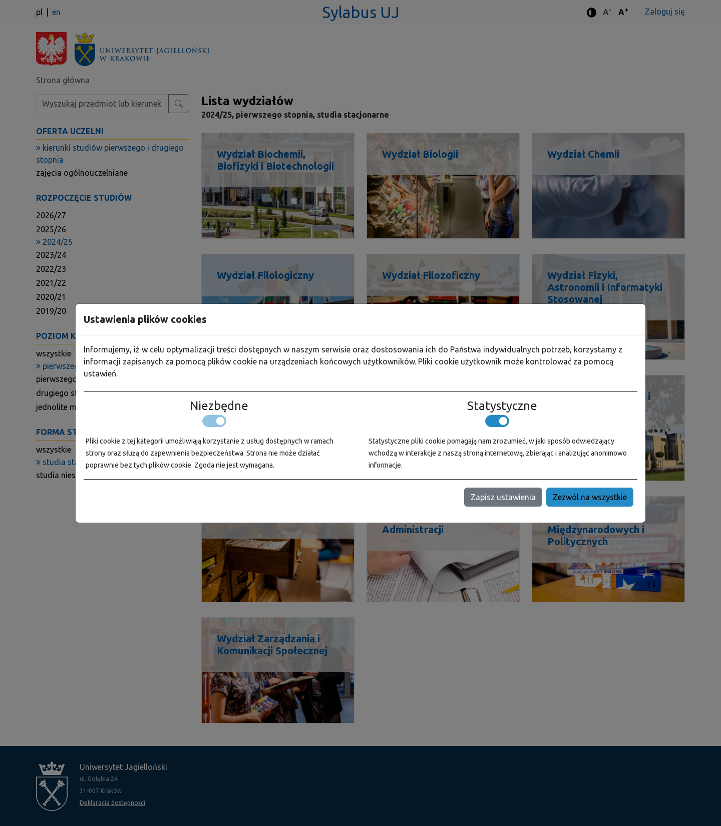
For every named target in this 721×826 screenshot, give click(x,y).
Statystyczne (502, 406)
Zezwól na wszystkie (590, 497)
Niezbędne (219, 406)
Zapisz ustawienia (503, 497)
